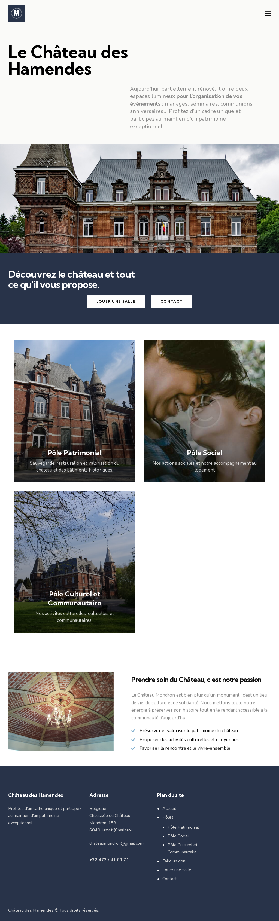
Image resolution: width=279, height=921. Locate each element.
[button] (268, 13)
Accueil (169, 809)
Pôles (168, 817)
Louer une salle (176, 870)
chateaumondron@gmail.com (116, 843)
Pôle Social (178, 836)
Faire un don (173, 861)
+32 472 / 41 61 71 (109, 860)
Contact (169, 879)
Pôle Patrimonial (183, 827)
